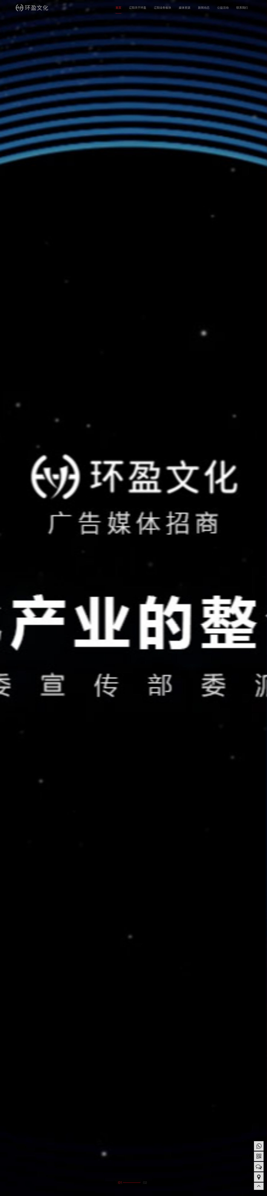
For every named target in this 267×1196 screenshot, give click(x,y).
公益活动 (223, 7)
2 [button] (146, 1182)
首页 (118, 7)
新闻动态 (203, 7)
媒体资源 (184, 7)
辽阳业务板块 (162, 7)
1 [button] (121, 1182)
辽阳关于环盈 (137, 7)
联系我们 (242, 7)
